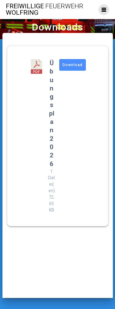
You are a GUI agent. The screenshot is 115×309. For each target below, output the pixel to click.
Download (72, 65)
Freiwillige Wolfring (44, 9)
